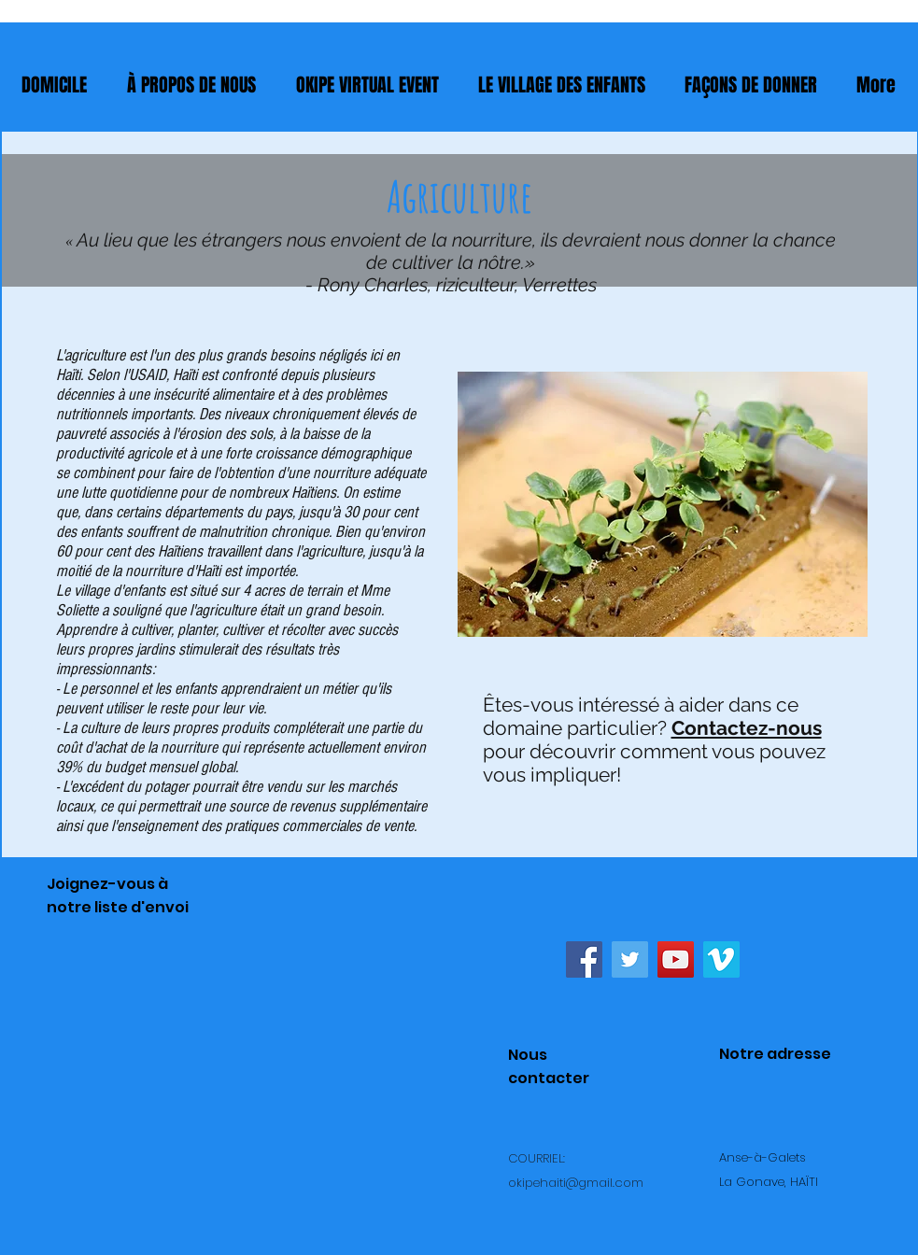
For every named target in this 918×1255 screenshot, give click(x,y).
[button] (751, 85)
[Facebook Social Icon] (584, 959)
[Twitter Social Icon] (630, 959)
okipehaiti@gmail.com (575, 1183)
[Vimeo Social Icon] (721, 959)
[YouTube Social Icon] (675, 959)
